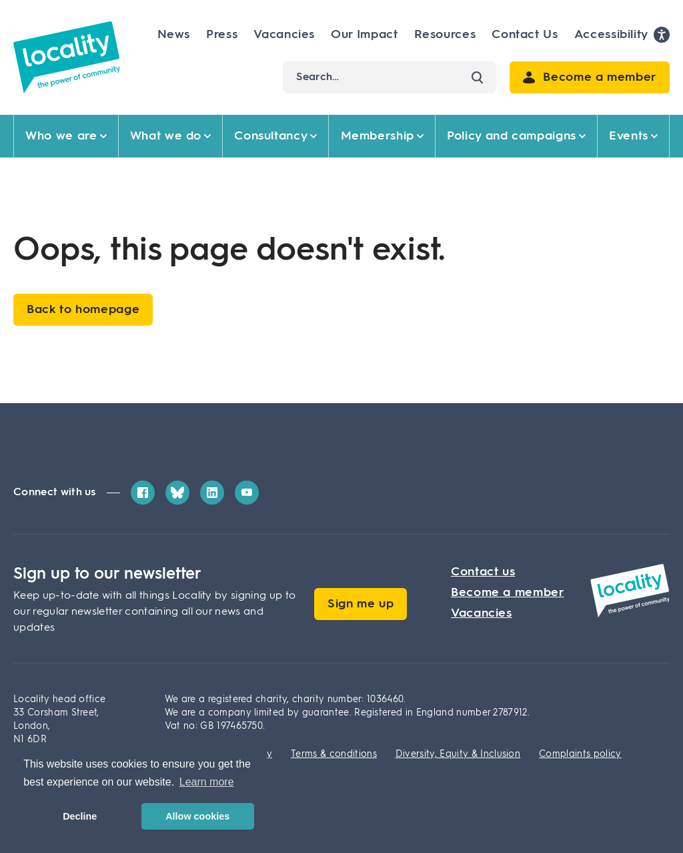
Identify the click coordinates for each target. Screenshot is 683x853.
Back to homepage (83, 310)
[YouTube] (247, 493)
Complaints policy (580, 754)
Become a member (507, 593)
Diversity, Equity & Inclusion (458, 754)
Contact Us (525, 35)
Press (221, 35)
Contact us (483, 572)
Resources (445, 35)
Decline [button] (80, 816)
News (174, 35)
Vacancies (284, 35)
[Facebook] (143, 493)
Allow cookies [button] (197, 816)
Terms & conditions (334, 754)
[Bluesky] (177, 493)
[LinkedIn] (212, 493)
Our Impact (364, 35)
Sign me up (360, 604)
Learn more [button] (206, 782)
